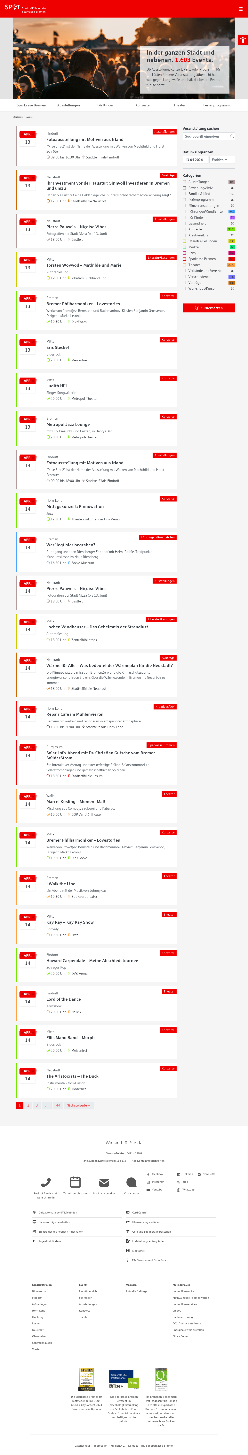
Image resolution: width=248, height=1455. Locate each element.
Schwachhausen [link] (42, 1342)
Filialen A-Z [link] (118, 1445)
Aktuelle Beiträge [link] (136, 1291)
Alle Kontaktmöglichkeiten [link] (148, 1160)
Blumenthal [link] (39, 1291)
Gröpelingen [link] (39, 1304)
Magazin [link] (131, 1284)
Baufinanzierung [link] (183, 1317)
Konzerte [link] (142, 105)
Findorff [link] (37, 1297)
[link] (243, 40)
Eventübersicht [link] (88, 1291)
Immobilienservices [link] (185, 1304)
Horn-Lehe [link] (38, 1310)
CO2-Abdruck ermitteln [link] (187, 1323)
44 (59, 1105)
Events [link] (83, 1284)
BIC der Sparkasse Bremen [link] (157, 1445)
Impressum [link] (100, 1445)
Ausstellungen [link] (68, 105)
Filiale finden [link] (180, 1336)
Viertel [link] (36, 1349)
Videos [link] (177, 1310)
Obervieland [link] (39, 1336)
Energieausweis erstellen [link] (188, 1330)
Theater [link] (179, 105)
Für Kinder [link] (105, 105)
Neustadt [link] (38, 1330)
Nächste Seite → (80, 1105)
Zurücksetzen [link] (212, 308)
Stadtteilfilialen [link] (42, 1284)
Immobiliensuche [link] (183, 1291)
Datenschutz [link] (82, 1445)
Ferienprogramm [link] (216, 105)
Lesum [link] (36, 1323)
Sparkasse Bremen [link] (31, 105)
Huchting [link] (38, 1317)
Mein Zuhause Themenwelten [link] (191, 1297)
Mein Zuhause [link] (181, 1284)
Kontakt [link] (133, 1445)
